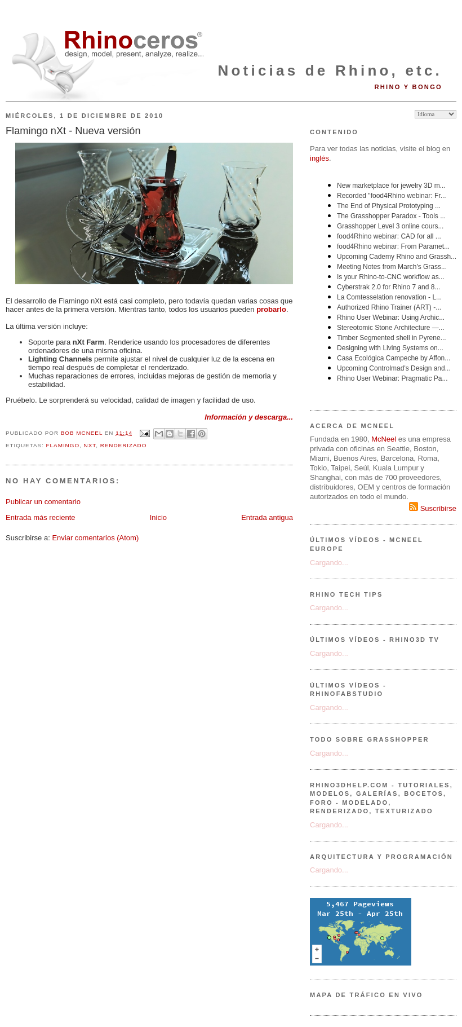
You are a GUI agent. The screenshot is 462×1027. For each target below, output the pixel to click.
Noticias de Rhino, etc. (330, 70)
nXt (90, 445)
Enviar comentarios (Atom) (95, 538)
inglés (319, 158)
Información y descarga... (249, 417)
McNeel (383, 439)
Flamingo (62, 445)
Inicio (158, 517)
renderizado (123, 445)
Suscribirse (432, 508)
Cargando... (329, 562)
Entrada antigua (267, 517)
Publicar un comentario (43, 501)
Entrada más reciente (40, 517)
